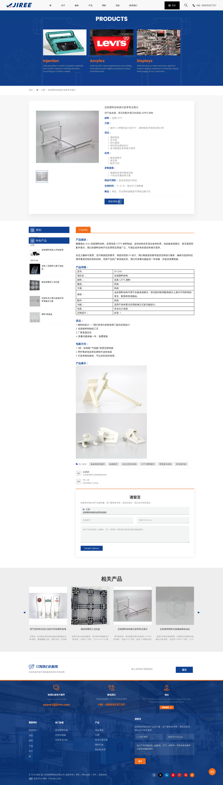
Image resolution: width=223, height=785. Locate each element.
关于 (63, 5)
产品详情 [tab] (83, 229)
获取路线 (165, 707)
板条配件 (113, 464)
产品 (90, 5)
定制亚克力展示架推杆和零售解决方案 (52, 339)
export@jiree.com (56, 704)
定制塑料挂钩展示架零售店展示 (95, 512)
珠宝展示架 (181, 464)
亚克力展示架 (36, 253)
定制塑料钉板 (61, 730)
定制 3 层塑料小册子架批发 (52, 306)
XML (94, 774)
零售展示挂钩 (165, 464)
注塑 (43, 90)
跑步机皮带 (35, 268)
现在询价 (112, 201)
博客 (104, 5)
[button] (199, 612)
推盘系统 (34, 237)
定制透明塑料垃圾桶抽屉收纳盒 (175, 629)
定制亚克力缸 (61, 739)
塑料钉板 (34, 260)
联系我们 (133, 5)
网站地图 (86, 774)
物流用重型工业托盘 (50, 321)
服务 (77, 5)
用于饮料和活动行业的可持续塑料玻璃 (48, 629)
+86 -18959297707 (204, 5)
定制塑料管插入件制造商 (52, 289)
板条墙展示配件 (98, 464)
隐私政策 (103, 774)
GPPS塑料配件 (147, 464)
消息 (118, 5)
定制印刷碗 (60, 735)
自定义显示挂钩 (129, 464)
